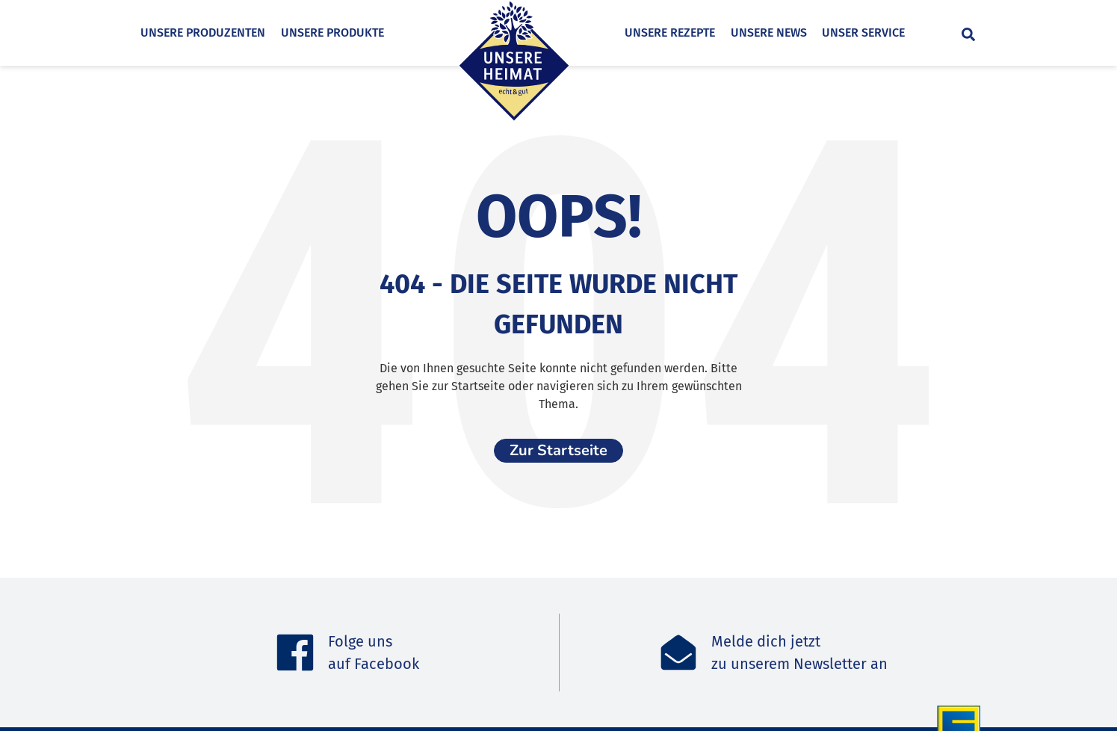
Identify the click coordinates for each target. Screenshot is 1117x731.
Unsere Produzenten (202, 32)
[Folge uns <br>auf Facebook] (295, 652)
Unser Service (887, 32)
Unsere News (793, 32)
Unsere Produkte (332, 32)
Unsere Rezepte (694, 32)
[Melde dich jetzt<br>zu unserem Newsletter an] (678, 652)
